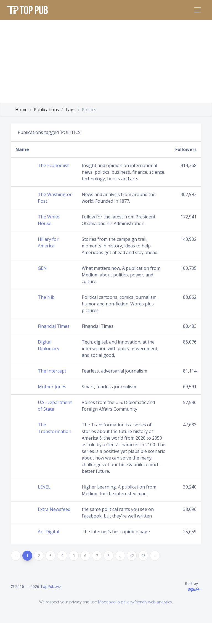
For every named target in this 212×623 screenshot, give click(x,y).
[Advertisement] (106, 61)
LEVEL (44, 487)
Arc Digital (48, 532)
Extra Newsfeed (54, 509)
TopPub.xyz (50, 586)
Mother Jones (52, 387)
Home (21, 110)
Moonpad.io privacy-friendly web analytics (135, 601)
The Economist (53, 165)
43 (143, 555)
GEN (42, 268)
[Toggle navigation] (197, 9)
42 (131, 555)
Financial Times (54, 326)
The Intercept (52, 371)
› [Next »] (154, 555)
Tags (70, 110)
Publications (46, 110)
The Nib (46, 297)
